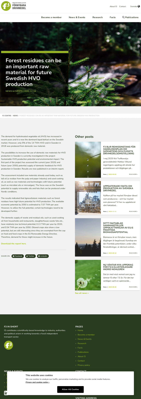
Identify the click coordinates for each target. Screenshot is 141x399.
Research (98, 17)
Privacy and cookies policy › (37, 382)
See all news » (82, 293)
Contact (122, 6)
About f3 (113, 6)
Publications (132, 17)
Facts (113, 17)
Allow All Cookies (70, 389)
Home (80, 330)
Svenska (135, 6)
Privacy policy (84, 365)
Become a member (51, 17)
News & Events (77, 17)
